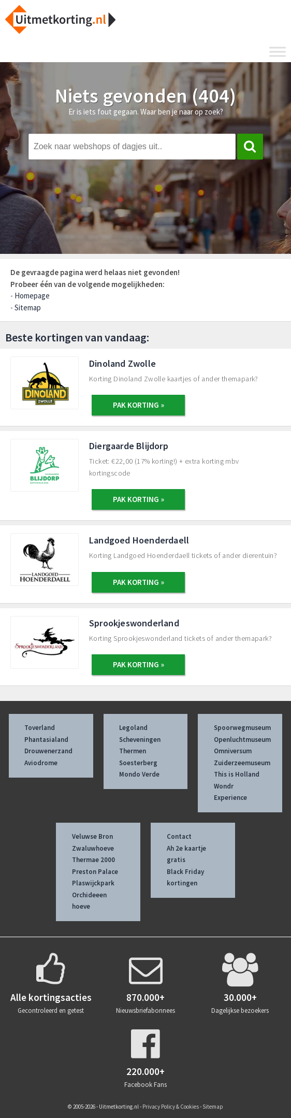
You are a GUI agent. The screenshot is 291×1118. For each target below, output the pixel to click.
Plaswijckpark (93, 883)
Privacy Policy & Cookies (170, 1106)
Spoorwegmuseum (242, 727)
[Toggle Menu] (277, 51)
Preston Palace (95, 871)
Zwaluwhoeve (93, 848)
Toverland (39, 727)
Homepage (32, 295)
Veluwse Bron (92, 836)
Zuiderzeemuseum (242, 762)
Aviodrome (40, 762)
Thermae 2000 (93, 859)
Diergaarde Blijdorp (128, 446)
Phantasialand (46, 739)
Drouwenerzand (48, 751)
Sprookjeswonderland (134, 623)
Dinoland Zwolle (122, 363)
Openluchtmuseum (242, 739)
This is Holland (236, 774)
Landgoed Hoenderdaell (139, 540)
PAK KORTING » (138, 405)
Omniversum (233, 751)
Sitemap (27, 307)
